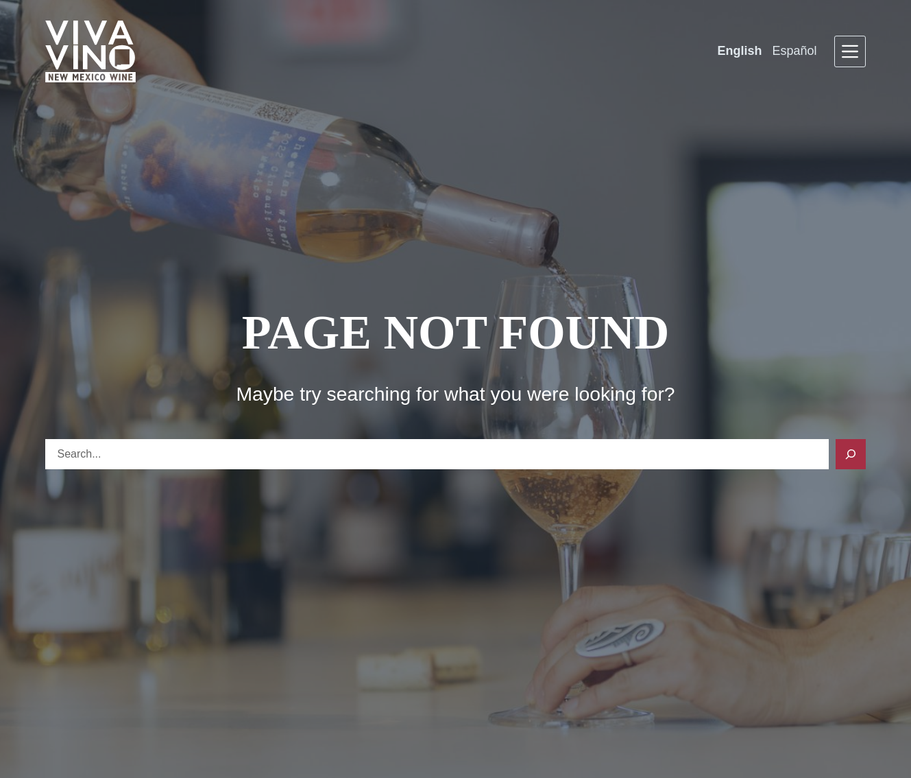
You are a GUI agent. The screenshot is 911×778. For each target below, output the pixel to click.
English (739, 51)
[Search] (851, 454)
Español (794, 51)
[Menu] (850, 51)
